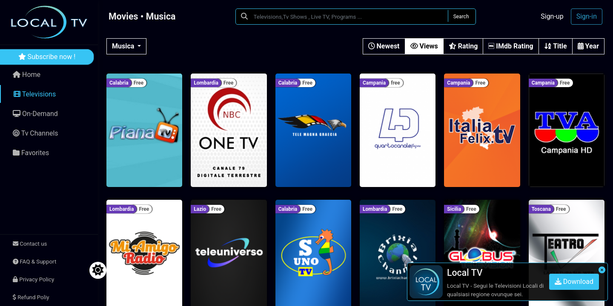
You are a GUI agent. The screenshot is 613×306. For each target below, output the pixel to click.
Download (574, 282)
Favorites (31, 153)
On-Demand (35, 114)
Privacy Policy (33, 279)
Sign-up (552, 16)
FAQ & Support (34, 261)
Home (26, 75)
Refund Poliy (31, 297)
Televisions (35, 94)
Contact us (30, 244)
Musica (124, 46)
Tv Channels (35, 133)
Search (461, 17)
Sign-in (586, 16)
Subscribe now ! (47, 57)
